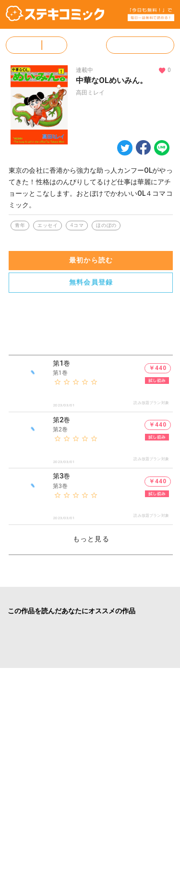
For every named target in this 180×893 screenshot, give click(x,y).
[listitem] (91, 384)
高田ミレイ (90, 92)
